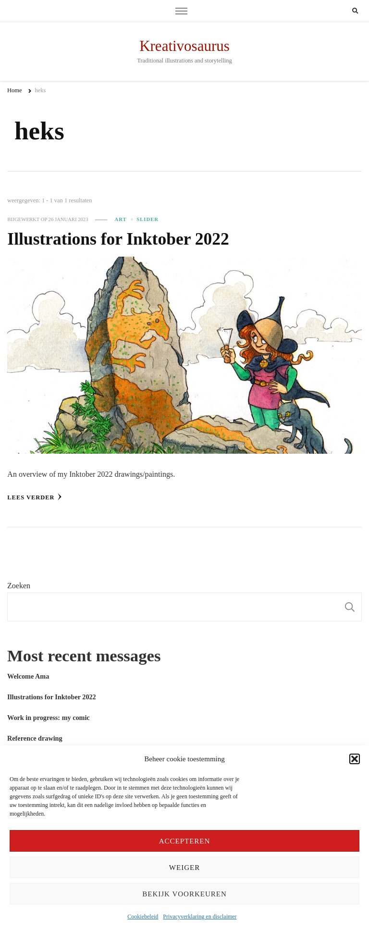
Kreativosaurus (184, 45)
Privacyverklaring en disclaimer (199, 916)
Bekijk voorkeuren (184, 894)
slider (147, 219)
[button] (354, 759)
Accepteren (184, 841)
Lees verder (34, 496)
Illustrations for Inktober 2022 (118, 238)
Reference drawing (34, 738)
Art (120, 219)
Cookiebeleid (142, 916)
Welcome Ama (28, 676)
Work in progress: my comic (48, 717)
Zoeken (18, 586)
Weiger (184, 867)
